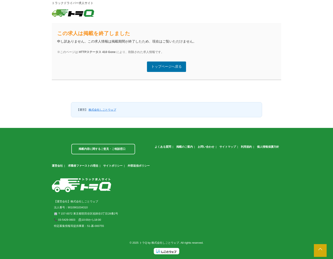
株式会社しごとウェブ (102, 109)
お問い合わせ (206, 146)
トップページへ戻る (166, 66)
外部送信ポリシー (139, 165)
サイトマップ (227, 146)
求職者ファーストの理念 (83, 165)
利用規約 (246, 146)
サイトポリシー (113, 165)
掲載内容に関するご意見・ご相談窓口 (102, 148)
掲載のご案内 (184, 146)
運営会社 (57, 165)
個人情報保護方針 (268, 146)
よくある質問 (163, 146)
